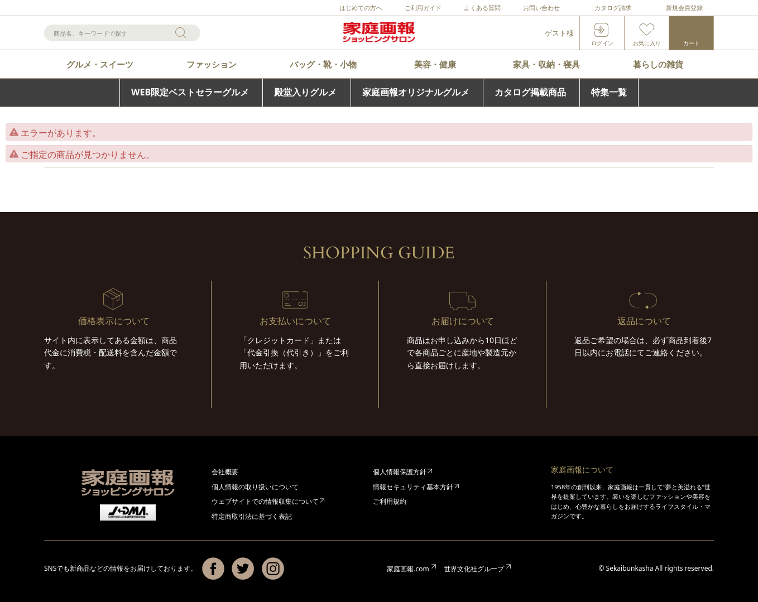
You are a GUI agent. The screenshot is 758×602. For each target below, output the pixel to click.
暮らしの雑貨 (658, 64)
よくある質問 (482, 7)
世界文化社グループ (474, 569)
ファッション (211, 64)
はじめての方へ (360, 7)
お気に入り (647, 43)
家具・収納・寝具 (546, 64)
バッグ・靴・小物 (323, 64)
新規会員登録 (684, 7)
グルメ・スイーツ (99, 64)
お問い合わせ (541, 7)
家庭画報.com (408, 569)
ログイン (602, 43)
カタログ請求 (612, 7)
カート (691, 43)
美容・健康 (435, 64)
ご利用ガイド (423, 7)
